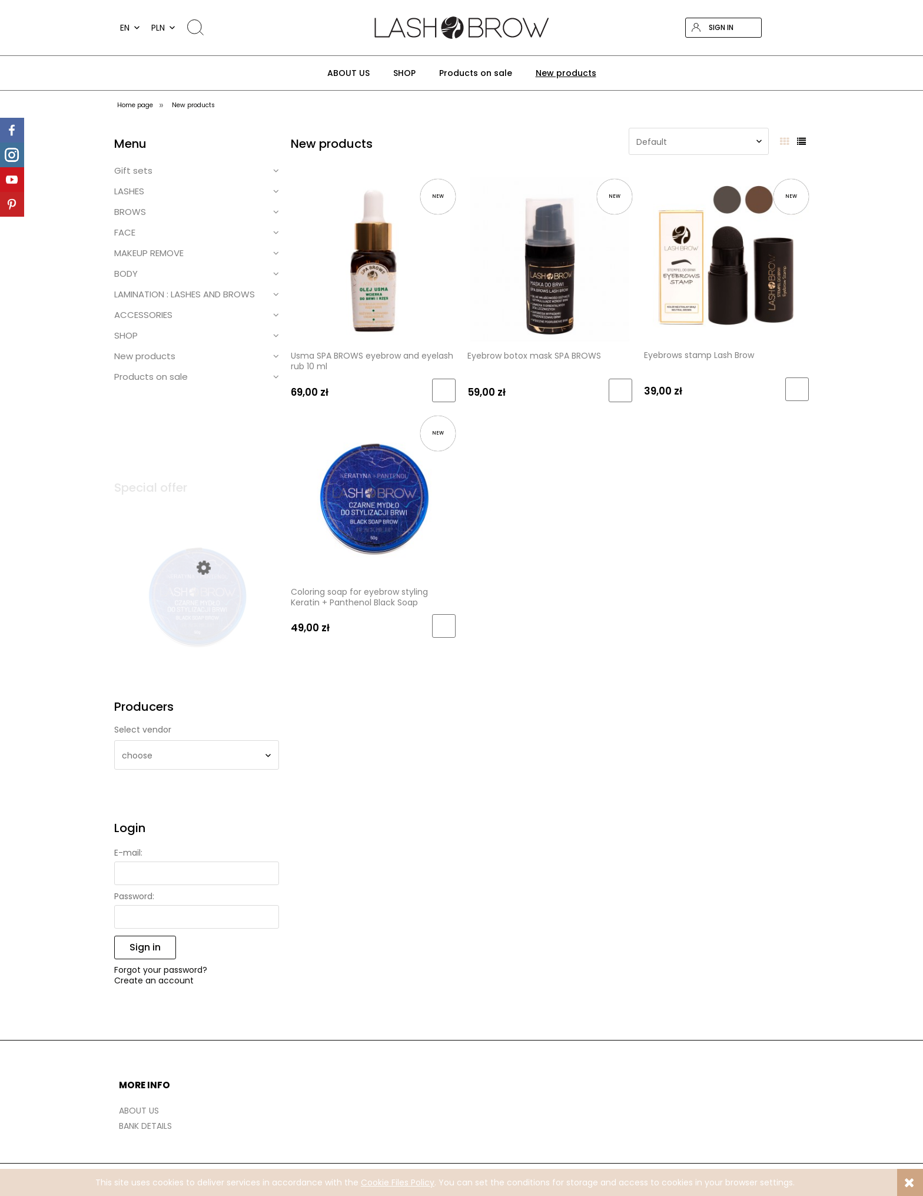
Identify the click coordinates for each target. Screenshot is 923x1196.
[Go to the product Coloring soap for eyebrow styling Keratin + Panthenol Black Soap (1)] (196, 612)
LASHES (129, 191)
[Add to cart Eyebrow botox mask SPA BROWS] (620, 390)
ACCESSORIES (143, 315)
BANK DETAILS (145, 1126)
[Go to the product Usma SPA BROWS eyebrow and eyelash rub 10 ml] (373, 259)
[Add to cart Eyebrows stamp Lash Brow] (797, 389)
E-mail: (128, 853)
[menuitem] (348, 73)
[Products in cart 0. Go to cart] (799, 28)
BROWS (130, 212)
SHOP (126, 335)
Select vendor (142, 729)
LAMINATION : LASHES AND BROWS (184, 294)
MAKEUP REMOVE (149, 253)
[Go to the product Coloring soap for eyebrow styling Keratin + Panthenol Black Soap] (373, 495)
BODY (126, 273)
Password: (134, 896)
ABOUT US (139, 1111)
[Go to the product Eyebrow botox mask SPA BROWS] (549, 259)
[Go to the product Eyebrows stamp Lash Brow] (726, 258)
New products (144, 356)
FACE (124, 232)
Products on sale (151, 376)
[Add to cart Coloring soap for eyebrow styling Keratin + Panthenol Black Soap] (444, 626)
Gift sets (133, 170)
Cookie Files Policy (397, 1182)
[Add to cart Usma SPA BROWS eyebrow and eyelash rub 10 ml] (444, 390)
